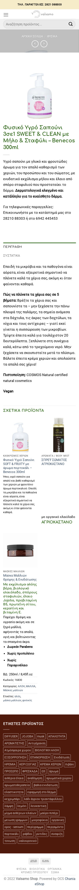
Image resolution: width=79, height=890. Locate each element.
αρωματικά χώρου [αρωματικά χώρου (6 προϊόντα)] (58, 778)
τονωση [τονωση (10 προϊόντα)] (9, 840)
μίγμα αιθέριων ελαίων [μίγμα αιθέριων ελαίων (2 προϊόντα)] (20, 813)
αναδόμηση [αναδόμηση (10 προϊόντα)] (34, 778)
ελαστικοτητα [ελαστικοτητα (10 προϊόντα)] (13, 792)
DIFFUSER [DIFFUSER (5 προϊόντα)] (11, 736)
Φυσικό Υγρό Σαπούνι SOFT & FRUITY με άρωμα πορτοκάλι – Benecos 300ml (18, 466)
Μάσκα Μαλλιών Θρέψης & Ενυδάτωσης (20, 577)
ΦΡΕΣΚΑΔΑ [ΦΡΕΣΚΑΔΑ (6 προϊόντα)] (29, 771)
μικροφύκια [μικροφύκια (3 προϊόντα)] (40, 820)
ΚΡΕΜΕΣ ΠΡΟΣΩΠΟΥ (34, 872)
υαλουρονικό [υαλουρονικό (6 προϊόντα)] (28, 840)
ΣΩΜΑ (55, 872)
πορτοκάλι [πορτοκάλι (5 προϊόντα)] (11, 834)
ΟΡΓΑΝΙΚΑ (54, 868)
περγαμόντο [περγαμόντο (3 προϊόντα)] (55, 827)
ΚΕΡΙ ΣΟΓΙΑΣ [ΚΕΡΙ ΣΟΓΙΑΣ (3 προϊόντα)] (27, 764)
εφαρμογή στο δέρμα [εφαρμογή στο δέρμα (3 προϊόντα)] (41, 792)
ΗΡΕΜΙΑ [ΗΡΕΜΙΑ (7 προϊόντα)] (9, 764)
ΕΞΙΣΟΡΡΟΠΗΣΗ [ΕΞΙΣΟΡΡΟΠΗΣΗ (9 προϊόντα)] (15, 757)
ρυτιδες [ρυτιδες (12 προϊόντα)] (41, 834)
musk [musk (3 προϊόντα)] (40, 736)
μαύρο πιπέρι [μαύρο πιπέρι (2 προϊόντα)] (49, 813)
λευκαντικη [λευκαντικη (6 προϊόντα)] (38, 806)
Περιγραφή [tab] (12, 246)
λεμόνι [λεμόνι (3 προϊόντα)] (22, 806)
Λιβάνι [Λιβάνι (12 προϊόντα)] (69, 764)
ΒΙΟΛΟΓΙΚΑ (37, 868)
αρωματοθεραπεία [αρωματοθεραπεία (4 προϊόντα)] (17, 785)
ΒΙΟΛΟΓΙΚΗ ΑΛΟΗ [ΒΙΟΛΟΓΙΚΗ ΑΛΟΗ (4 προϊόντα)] (47, 750)
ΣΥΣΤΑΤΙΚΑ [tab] (11, 255)
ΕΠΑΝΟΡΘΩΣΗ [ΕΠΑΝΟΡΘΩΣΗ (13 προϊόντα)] (40, 757)
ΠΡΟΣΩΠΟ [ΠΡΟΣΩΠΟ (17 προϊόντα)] (11, 771)
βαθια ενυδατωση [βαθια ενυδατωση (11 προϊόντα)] (46, 785)
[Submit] (71, 24)
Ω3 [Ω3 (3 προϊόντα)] (43, 771)
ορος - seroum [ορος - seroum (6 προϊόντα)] (13, 827)
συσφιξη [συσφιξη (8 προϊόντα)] (57, 834)
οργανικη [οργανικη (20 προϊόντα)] (58, 820)
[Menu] (6, 14)
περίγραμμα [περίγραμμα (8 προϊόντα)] (35, 827)
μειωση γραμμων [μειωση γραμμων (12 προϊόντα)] (16, 820)
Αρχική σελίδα (32, 36)
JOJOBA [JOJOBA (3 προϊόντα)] (27, 736)
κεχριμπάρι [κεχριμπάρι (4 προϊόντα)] (12, 799)
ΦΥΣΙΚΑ (52, 36)
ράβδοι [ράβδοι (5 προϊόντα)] (27, 834)
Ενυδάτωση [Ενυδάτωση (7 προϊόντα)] (62, 757)
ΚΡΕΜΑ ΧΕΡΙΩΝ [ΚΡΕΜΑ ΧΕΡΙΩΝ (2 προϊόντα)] (50, 764)
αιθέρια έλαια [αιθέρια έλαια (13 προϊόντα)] (13, 778)
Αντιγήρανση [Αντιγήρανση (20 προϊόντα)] (37, 743)
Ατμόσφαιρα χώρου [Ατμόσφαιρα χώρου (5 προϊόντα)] (17, 750)
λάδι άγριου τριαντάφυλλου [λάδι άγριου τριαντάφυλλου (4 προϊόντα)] (43, 799)
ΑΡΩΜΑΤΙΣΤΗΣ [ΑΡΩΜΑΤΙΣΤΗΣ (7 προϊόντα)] (14, 743)
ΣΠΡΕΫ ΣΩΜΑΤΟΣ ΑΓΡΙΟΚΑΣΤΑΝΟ (54, 462)
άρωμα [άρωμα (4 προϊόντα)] (53, 771)
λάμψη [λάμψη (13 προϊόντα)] (8, 806)
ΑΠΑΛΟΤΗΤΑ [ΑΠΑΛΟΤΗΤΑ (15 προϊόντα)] (56, 736)
